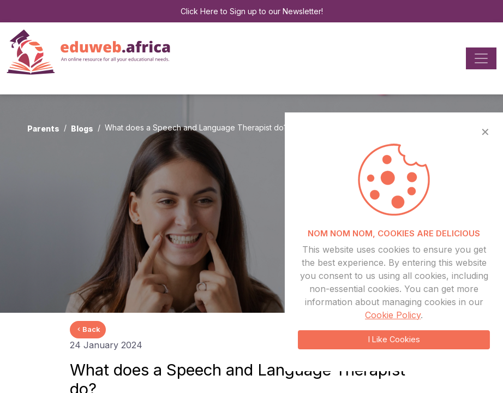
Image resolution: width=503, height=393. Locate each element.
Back (87, 329)
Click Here (199, 11)
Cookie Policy (393, 314)
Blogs (82, 128)
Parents (43, 128)
